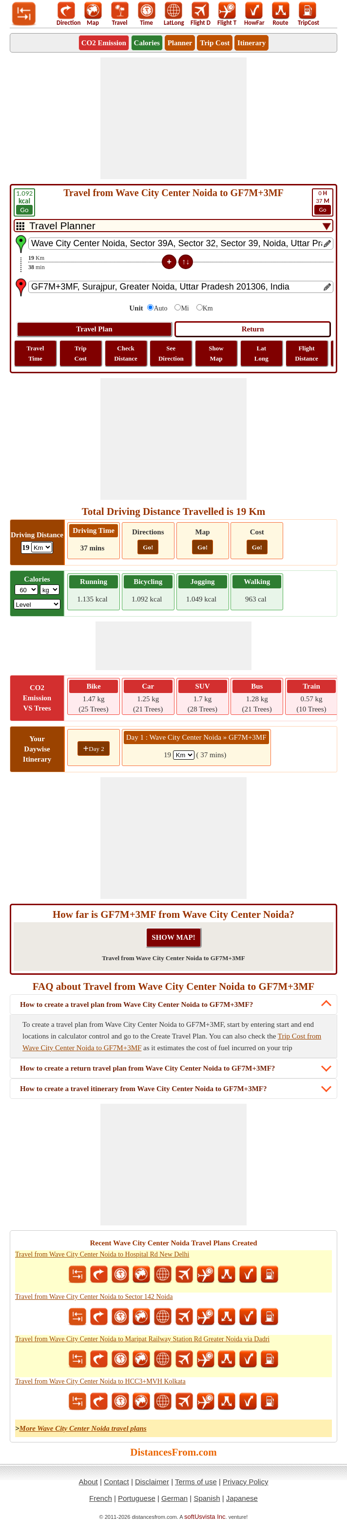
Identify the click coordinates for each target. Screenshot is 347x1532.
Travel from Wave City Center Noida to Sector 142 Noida (94, 1296)
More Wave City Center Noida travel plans (83, 1428)
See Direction (171, 353)
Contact (116, 1481)
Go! (148, 547)
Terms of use (196, 1481)
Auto (160, 308)
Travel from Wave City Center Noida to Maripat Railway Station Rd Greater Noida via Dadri (142, 1339)
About (88, 1481)
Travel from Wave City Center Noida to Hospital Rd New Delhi (102, 1254)
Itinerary (251, 43)
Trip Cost (215, 43)
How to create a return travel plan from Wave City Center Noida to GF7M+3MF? (147, 1068)
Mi (185, 308)
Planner (180, 43)
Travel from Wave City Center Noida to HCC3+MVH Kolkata (100, 1381)
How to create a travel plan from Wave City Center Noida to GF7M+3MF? (136, 1004)
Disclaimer (152, 1481)
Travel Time (35, 353)
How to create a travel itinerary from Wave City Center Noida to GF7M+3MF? (143, 1089)
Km (208, 308)
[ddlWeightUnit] (49, 589)
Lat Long (261, 353)
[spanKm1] (183, 755)
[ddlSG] (37, 604)
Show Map (216, 353)
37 (322, 202)
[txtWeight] (26, 589)
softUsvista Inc (205, 1516)
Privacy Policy (245, 1481)
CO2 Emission (103, 43)
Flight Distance (306, 353)
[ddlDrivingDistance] (41, 547)
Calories (147, 43)
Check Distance (125, 353)
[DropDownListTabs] (173, 225)
